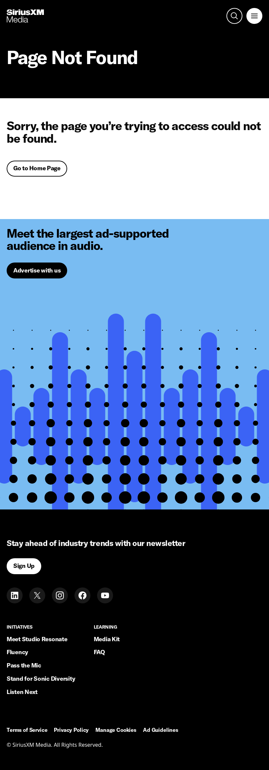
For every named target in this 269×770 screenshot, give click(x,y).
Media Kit (107, 639)
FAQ (99, 652)
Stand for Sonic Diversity (41, 678)
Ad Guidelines (160, 730)
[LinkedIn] (15, 595)
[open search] (234, 16)
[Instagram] (60, 595)
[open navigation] (254, 16)
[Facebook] (82, 595)
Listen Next (22, 692)
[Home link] (25, 16)
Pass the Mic (24, 665)
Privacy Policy (71, 730)
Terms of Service (27, 730)
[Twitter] (37, 595)
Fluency (17, 652)
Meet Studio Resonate (37, 639)
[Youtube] (105, 595)
